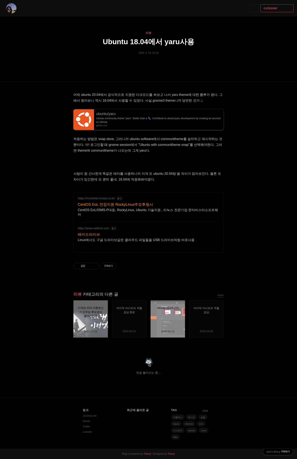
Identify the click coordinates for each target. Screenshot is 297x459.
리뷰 (148, 32)
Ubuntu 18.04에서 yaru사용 (148, 42)
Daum (176, 424)
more (220, 295)
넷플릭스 (177, 417)
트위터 (221, 345)
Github (86, 421)
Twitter (86, 426)
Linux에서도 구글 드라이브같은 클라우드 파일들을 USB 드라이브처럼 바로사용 (136, 240)
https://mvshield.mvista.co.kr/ (96, 198)
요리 (201, 424)
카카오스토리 (213, 345)
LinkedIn (87, 431)
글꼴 (203, 417)
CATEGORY (277, 8)
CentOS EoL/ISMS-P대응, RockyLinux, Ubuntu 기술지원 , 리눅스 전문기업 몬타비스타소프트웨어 (148, 212)
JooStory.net (89, 415)
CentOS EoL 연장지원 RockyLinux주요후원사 (115, 204)
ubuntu (191, 430)
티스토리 (177, 430)
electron (189, 424)
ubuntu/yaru (106, 114)
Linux (203, 430)
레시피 (191, 417)
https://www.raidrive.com (93, 228)
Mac (175, 437)
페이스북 (206, 345)
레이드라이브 (89, 234)
